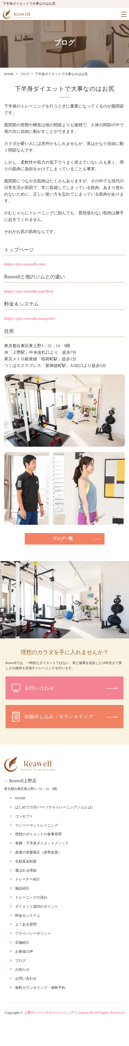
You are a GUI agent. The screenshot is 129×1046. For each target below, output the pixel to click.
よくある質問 (26, 924)
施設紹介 (22, 888)
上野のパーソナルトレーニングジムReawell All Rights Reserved (74, 1013)
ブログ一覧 (62, 538)
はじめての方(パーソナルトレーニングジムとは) (54, 807)
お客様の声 (24, 951)
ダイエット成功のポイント (36, 906)
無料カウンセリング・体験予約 (40, 987)
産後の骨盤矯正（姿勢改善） (38, 852)
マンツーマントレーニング (36, 825)
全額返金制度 (26, 861)
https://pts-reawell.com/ (25, 264)
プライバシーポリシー (33, 933)
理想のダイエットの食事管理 (38, 834)
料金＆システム (27, 915)
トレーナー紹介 (27, 879)
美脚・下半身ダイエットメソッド (42, 843)
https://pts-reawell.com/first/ (29, 291)
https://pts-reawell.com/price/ (30, 318)
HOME (20, 798)
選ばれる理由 (26, 870)
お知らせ (22, 969)
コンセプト (24, 816)
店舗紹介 (22, 942)
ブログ (20, 961)
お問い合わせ (26, 978)
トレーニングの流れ (31, 897)
